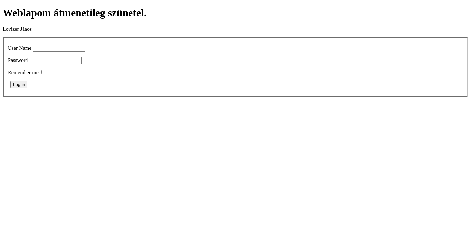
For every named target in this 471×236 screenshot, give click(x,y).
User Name (19, 48)
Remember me (23, 72)
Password (18, 60)
